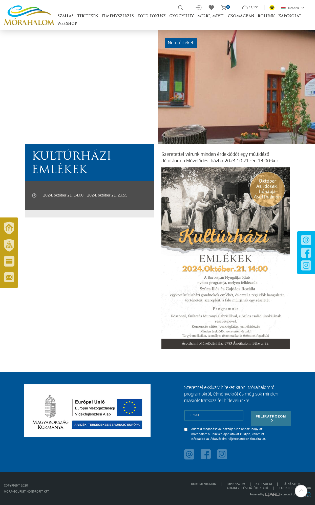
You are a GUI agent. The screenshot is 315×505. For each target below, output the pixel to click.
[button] (301, 491)
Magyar (292, 7)
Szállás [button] (65, 16)
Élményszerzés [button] (118, 16)
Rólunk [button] (266, 16)
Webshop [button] (67, 24)
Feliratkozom (271, 418)
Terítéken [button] (87, 16)
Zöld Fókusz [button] (151, 16)
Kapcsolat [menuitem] (264, 484)
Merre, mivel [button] (210, 16)
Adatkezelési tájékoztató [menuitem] (247, 488)
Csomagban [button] (241, 16)
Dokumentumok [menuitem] (203, 484)
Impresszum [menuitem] (235, 484)
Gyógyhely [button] (181, 16)
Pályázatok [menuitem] (292, 484)
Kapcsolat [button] (289, 16)
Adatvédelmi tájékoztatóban (230, 439)
